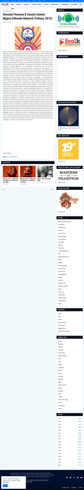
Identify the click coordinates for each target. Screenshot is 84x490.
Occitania (60, 376)
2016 (69, 436)
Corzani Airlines (62, 239)
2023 (69, 456)
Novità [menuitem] (46, 4)
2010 (69, 418)
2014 (69, 430)
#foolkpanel (61, 224)
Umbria (60, 402)
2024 (69, 459)
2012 (69, 424)
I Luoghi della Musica (63, 251)
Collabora (28, 1)
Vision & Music (62, 300)
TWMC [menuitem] (12, 8)
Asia (11, 10)
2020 (69, 448)
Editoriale (60, 245)
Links (44, 1)
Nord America (61, 325)
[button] (77, 4)
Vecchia (52, 189)
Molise (59, 373)
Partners (39, 1)
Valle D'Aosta (61, 405)
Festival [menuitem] (18, 4)
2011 (69, 421)
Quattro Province (62, 385)
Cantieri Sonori (62, 233)
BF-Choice (60, 230)
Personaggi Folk (62, 274)
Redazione (13, 1)
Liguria (60, 364)
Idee (59, 254)
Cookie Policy (66, 487)
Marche (60, 370)
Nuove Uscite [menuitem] (54, 4)
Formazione (61, 248)
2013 (69, 427)
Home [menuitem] (12, 4)
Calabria (60, 347)
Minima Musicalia (62, 265)
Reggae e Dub (61, 283)
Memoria (60, 262)
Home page (6, 10)
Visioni (60, 303)
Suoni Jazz (61, 292)
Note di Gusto (61, 271)
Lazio (59, 361)
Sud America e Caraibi (63, 331)
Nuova (3, 189)
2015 (69, 433)
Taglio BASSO (61, 295)
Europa (60, 319)
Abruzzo (60, 341)
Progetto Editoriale (5, 1)
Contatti (34, 1)
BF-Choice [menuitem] (73, 4)
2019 (69, 445)
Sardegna (60, 391)
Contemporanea (13, 156)
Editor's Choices (20, 1)
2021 (69, 451)
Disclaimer (74, 487)
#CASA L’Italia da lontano (64, 221)
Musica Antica (61, 268)
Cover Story (61, 242)
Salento (60, 388)
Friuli (59, 358)
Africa (59, 313)
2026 (69, 465)
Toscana (60, 396)
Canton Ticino (61, 353)
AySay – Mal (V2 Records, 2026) (44, 179)
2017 (69, 439)
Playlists (60, 277)
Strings (60, 289)
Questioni (60, 280)
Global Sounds (62, 322)
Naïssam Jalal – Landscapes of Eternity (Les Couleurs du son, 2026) (10, 180)
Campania (60, 350)
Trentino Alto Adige (63, 399)
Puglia (59, 382)
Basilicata (60, 344)
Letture (60, 259)
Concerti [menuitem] (26, 4)
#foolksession (61, 227)
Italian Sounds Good (63, 256)
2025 (69, 462)
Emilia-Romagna (62, 355)
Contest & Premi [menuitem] (36, 4)
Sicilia (59, 394)
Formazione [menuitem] (65, 4)
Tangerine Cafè (62, 297)
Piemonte (60, 379)
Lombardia (61, 367)
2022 (69, 453)
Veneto (60, 408)
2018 (69, 442)
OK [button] (5, 485)
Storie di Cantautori (63, 286)
